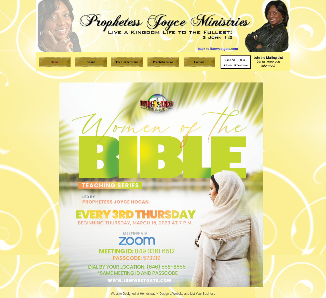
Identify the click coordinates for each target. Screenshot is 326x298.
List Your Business (202, 293)
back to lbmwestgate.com (218, 49)
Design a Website (171, 293)
